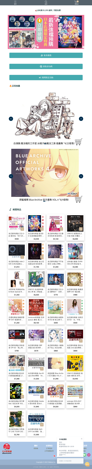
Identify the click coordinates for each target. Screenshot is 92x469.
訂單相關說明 (49, 451)
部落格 (36, 448)
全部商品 (49, 446)
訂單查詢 (49, 448)
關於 (36, 446)
